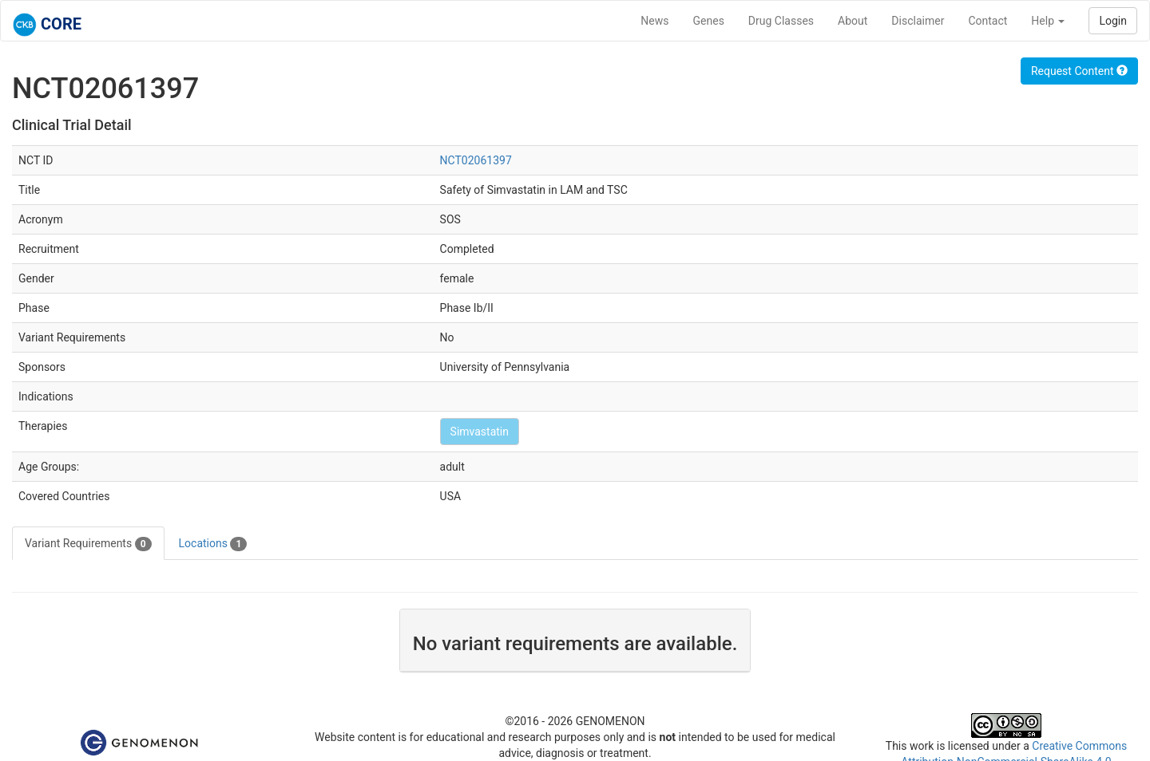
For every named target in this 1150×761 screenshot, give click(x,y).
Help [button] (1048, 20)
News (654, 20)
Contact (987, 20)
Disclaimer (917, 20)
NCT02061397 (476, 160)
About (852, 20)
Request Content (1079, 71)
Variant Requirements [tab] (88, 544)
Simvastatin (479, 431)
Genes (708, 20)
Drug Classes (781, 20)
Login (1113, 20)
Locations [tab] (213, 544)
